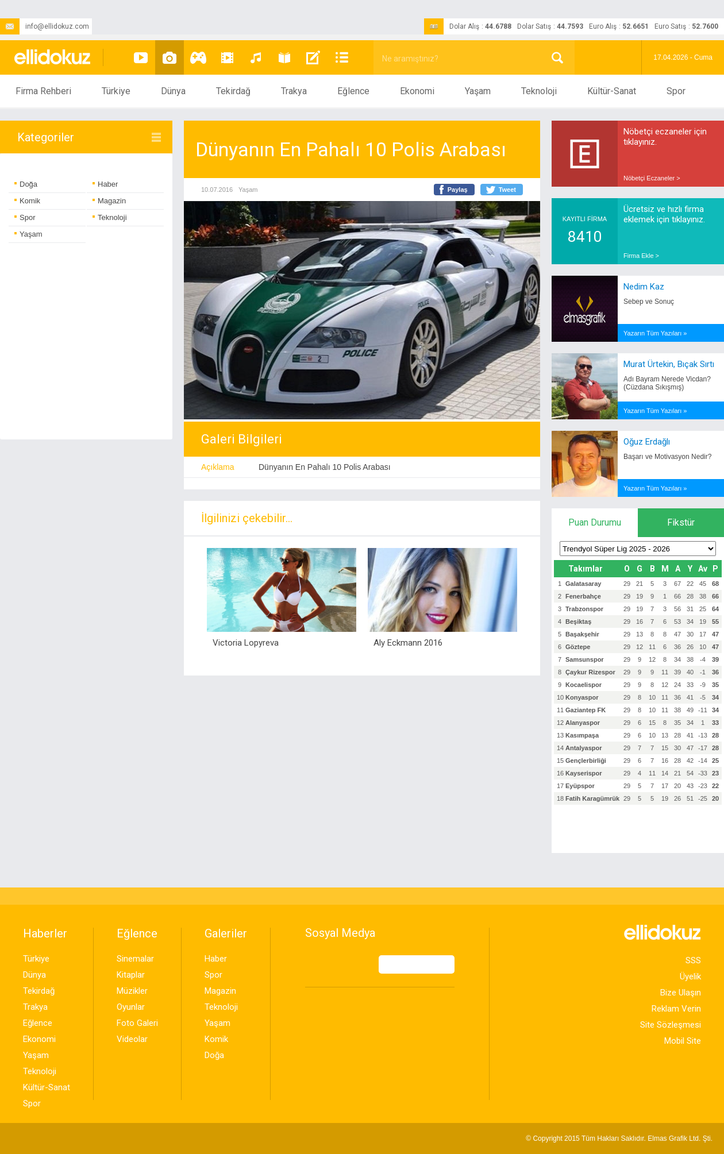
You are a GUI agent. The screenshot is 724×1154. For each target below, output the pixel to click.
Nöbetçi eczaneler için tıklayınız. (665, 136)
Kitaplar (131, 975)
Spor (676, 91)
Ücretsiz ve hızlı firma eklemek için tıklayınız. (664, 214)
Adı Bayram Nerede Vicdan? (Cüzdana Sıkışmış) (667, 383)
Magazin (109, 200)
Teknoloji (539, 91)
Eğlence (353, 91)
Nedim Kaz (643, 286)
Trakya (294, 91)
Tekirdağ (233, 91)
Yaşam (478, 91)
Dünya (173, 91)
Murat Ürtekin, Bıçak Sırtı (668, 364)
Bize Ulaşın (680, 992)
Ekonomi (417, 91)
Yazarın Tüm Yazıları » (655, 333)
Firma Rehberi (43, 91)
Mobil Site (682, 1041)
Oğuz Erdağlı (646, 442)
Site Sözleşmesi (670, 1025)
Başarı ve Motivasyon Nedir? (667, 457)
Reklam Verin (676, 1009)
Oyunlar (131, 1007)
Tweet (507, 189)
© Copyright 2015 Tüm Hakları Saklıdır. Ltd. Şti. (619, 1138)
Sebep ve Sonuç (648, 302)
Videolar (132, 1039)
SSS (693, 960)
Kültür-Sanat (611, 91)
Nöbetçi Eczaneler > (651, 178)
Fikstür (681, 522)
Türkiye (116, 91)
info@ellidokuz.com (44, 26)
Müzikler (132, 991)
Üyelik (690, 976)
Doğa (25, 184)
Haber (105, 184)
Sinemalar (135, 959)
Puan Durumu (594, 522)
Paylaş (458, 189)
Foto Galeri (137, 1023)
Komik (27, 200)
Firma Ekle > (641, 255)
